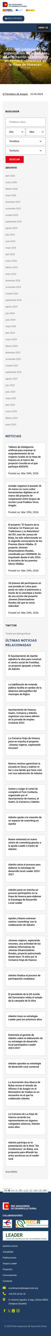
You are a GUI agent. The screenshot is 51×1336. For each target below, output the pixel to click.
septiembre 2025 (13, 221)
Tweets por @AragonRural (17, 633)
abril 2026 (10, 176)
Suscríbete (11, 1171)
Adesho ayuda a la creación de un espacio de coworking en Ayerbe (25, 820)
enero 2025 (10, 274)
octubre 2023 (11, 365)
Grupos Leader (10, 1263)
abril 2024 (10, 333)
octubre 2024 (11, 293)
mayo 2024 (10, 326)
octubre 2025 (11, 215)
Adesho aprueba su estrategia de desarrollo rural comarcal (24, 1065)
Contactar (7, 1281)
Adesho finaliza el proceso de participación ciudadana (24, 977)
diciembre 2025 (12, 202)
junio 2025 (10, 241)
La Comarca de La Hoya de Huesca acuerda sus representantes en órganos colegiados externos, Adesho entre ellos (24, 1120)
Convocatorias (10, 1275)
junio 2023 (10, 392)
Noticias (13, 436)
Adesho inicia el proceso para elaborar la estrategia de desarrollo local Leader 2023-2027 (24, 869)
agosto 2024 (11, 306)
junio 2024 (10, 320)
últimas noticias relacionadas (21, 643)
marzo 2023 (11, 411)
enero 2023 (10, 424)
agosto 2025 (11, 228)
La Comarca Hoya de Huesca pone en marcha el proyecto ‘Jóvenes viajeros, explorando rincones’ (24, 743)
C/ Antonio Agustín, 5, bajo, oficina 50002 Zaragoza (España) (25, 1301)
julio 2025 (10, 234)
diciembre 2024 (12, 280)
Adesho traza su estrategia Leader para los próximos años (25, 1018)
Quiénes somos (10, 1246)
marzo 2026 (11, 182)
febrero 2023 (11, 418)
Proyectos (7, 1269)
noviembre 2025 (13, 208)
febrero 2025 (11, 267)
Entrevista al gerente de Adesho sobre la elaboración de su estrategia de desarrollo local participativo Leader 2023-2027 (25, 1041)
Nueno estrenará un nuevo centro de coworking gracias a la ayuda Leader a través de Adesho (24, 844)
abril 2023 (10, 405)
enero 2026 (10, 195)
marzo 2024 (11, 339)
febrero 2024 (11, 346)
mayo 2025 (10, 248)
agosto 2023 (11, 379)
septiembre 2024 (13, 300)
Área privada (13, 18)
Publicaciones (9, 1257)
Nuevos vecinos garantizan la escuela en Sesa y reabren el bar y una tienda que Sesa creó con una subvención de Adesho (25, 768)
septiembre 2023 (13, 372)
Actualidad (8, 1252)
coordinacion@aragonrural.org (20, 1287)
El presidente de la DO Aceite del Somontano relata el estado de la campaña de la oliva (25, 997)
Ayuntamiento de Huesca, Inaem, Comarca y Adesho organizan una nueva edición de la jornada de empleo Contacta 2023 (24, 716)
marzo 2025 (11, 261)
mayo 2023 (10, 398)
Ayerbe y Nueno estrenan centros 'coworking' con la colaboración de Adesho (22, 921)
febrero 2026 (11, 189)
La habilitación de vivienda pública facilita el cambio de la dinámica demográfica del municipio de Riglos (24, 689)
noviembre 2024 (13, 287)
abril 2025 (10, 254)
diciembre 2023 (12, 352)
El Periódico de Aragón (15, 94)
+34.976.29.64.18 (14, 1293)
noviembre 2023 (13, 359)
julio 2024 (10, 313)
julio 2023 (10, 385)
